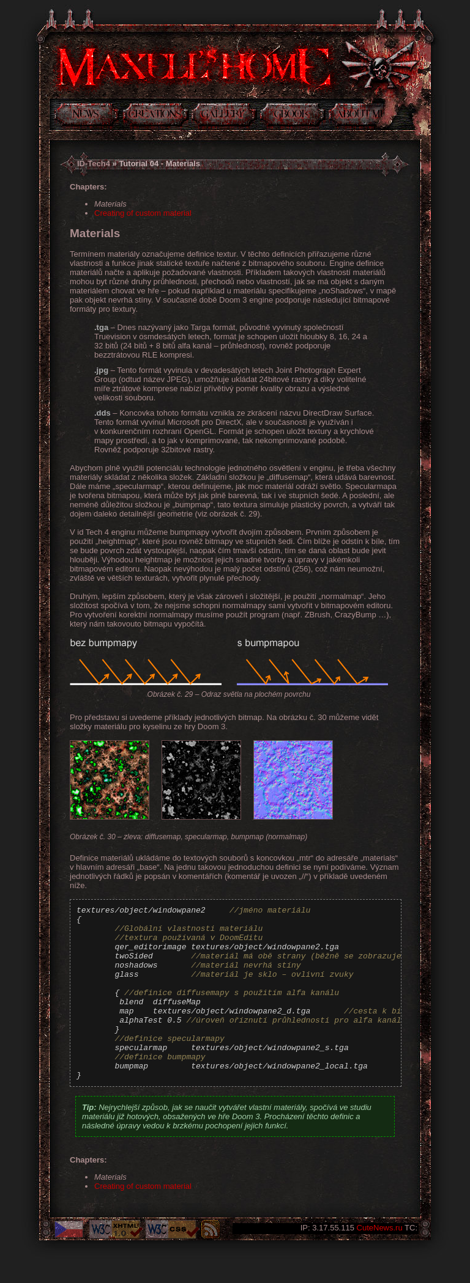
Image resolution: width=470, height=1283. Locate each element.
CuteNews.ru (380, 1227)
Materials (110, 203)
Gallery (224, 116)
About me (357, 116)
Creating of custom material (143, 213)
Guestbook (292, 116)
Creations (155, 116)
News (86, 116)
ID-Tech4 (93, 163)
